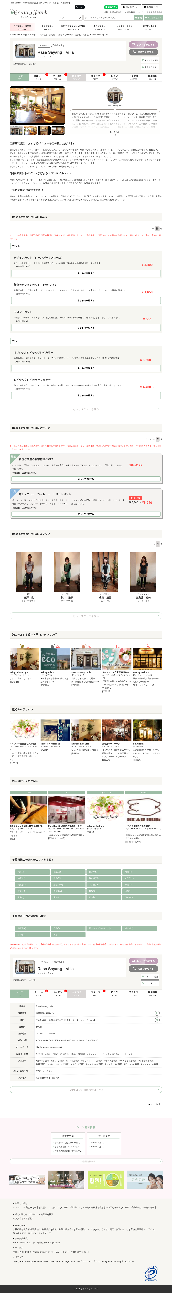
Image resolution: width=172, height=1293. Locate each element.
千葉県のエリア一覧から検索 (83, 1207)
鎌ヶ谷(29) (93, 878)
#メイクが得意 (77, 1064)
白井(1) (21, 897)
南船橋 (56, 897)
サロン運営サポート (80, 1252)
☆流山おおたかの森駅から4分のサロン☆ (66, 835)
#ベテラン (47, 1071)
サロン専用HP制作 (22, 1252)
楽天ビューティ (44, 1242)
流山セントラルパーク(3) (100, 928)
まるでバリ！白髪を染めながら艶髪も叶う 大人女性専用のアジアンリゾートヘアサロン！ (116, 753)
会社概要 (17, 1229)
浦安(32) (21, 878)
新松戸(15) (58, 885)
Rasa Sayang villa (44, 1006)
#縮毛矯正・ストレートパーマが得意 (52, 1064)
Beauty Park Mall (40, 1261)
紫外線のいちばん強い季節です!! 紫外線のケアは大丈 (78, 1142)
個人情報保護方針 (31, 1229)
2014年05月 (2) (97, 1142)
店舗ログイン (153, 7)
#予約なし (64, 1054)
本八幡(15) (93, 885)
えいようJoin (127, 1261)
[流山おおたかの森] (56, 838)
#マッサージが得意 (113, 1064)
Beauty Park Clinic (21, 1261)
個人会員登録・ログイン (24, 1233)
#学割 (38, 1071)
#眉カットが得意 (131, 1064)
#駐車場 (81, 1054)
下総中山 (129, 897)
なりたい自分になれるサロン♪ (23, 678)
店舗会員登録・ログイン (142, 1229)
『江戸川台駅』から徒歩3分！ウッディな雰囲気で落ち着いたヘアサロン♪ (116, 684)
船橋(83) (57, 872)
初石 (25, 1218)
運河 (31, 1218)
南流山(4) (22, 928)
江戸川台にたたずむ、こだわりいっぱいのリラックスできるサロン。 (147, 753)
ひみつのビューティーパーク (85, 1261)
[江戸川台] (14, 682)
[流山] (12, 839)
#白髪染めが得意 (146, 1061)
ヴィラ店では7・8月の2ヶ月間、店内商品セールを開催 (78, 1147)
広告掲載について (135, 12)
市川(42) (128, 872)
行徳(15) (128, 885)
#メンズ (39, 1054)
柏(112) (21, 872)
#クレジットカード (95, 1054)
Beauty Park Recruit (110, 1261)
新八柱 (92, 897)
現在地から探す (153, 17)
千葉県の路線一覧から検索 (144, 1207)
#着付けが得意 (110, 1061)
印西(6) (128, 891)
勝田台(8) (22, 891)
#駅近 (73, 1054)
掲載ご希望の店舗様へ (114, 12)
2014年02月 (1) (97, 1147)
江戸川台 (17, 1218)
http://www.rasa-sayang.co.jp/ (49, 1047)
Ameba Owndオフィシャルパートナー (51, 1252)
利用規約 (46, 1229)
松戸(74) (93, 872)
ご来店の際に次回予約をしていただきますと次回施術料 (79, 1151)
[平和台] (90, 832)
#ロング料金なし (113, 1054)
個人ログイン (132, 7)
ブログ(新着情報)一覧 (86, 1161)
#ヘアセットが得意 (127, 1061)
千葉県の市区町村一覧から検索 (114, 1207)
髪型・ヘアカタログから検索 (54, 1207)
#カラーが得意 (42, 1061)
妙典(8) (92, 891)
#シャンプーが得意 (149, 1064)
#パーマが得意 (72, 1061)
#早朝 (47, 1054)
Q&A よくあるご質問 (104, 1229)
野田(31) (57, 878)
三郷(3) (57, 928)
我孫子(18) (22, 885)
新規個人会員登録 (154, 12)
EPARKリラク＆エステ (24, 1242)
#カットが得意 (57, 1061)
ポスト (79, 7)
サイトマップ (44, 1233)
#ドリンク (127, 1054)
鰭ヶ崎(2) (129, 928)
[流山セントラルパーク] (143, 685)
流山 (55, 935)
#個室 (55, 1054)
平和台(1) (22, 935)
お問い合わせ (122, 1229)
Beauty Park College (60, 1261)
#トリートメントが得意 (91, 1061)
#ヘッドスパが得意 (94, 1064)
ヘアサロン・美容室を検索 (26, 1207)
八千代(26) (129, 878)
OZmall (56, 1242)
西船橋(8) (58, 891)
